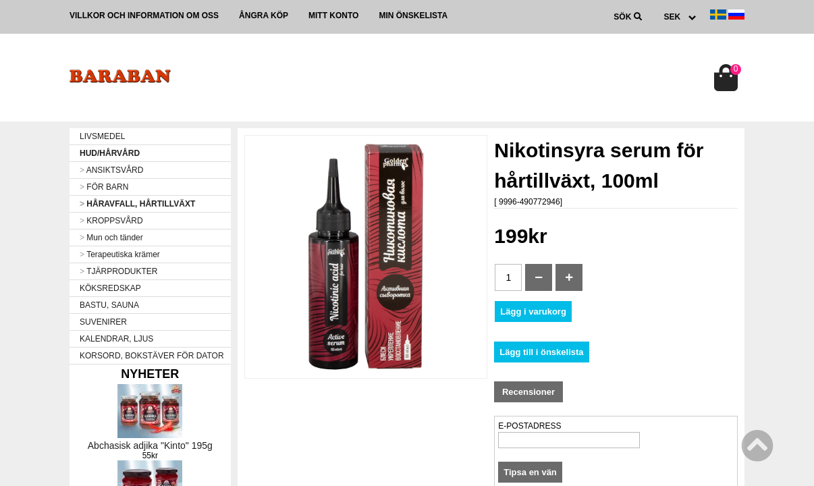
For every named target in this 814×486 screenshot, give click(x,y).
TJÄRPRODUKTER (118, 271)
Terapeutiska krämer (120, 254)
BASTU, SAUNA (109, 305)
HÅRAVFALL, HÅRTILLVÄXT (137, 204)
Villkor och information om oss (144, 15)
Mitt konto (333, 15)
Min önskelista (413, 15)
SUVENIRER (103, 322)
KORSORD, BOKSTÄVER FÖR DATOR (152, 355)
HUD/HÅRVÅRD (110, 153)
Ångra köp (263, 15)
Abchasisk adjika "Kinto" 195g (150, 445)
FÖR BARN (104, 187)
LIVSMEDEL (102, 136)
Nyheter (150, 374)
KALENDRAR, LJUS (116, 339)
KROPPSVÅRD (111, 220)
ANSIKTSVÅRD (111, 170)
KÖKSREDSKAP (110, 288)
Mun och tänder (111, 237)
